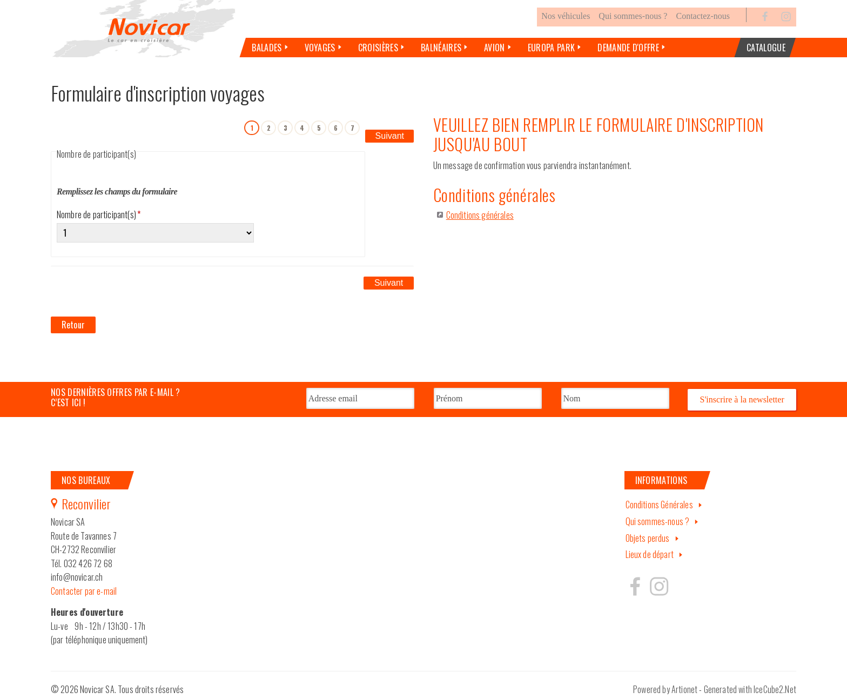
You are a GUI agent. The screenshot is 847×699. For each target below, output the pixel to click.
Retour (73, 321)
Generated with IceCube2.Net (750, 684)
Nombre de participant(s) (98, 226)
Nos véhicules (565, 28)
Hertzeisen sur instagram (658, 581)
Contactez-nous (703, 28)
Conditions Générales (659, 499)
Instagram (786, 29)
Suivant (389, 139)
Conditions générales (480, 227)
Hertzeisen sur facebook (635, 581)
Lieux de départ (650, 549)
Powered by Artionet (665, 684)
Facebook (765, 29)
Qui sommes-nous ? (633, 28)
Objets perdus (648, 533)
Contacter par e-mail (84, 586)
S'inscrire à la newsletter (742, 395)
